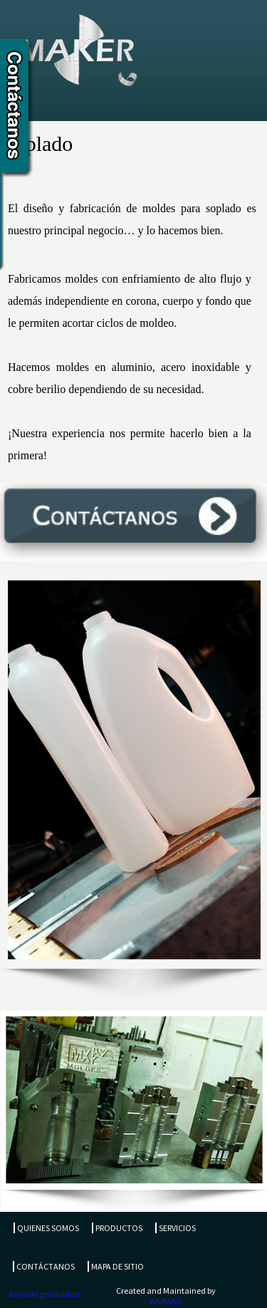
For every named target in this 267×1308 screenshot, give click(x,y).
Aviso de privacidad (44, 1294)
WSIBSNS (166, 1301)
